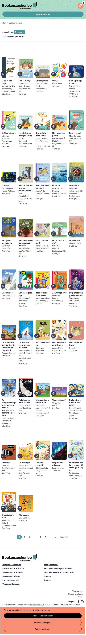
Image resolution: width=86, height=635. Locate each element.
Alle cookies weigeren (42, 622)
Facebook (78, 601)
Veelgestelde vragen (11, 584)
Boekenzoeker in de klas (13, 568)
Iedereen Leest (37, 604)
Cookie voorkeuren (43, 629)
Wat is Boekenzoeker (11, 564)
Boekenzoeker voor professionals (59, 572)
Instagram (81, 601)
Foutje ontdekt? (51, 564)
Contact (47, 580)
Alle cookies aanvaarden (43, 616)
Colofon (47, 576)
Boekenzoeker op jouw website (58, 568)
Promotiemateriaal (10, 580)
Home (5, 23)
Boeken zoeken (43, 14)
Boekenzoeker (19, 5)
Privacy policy (78, 591)
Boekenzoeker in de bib (12, 572)
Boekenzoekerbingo (11, 576)
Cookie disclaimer (76, 594)
